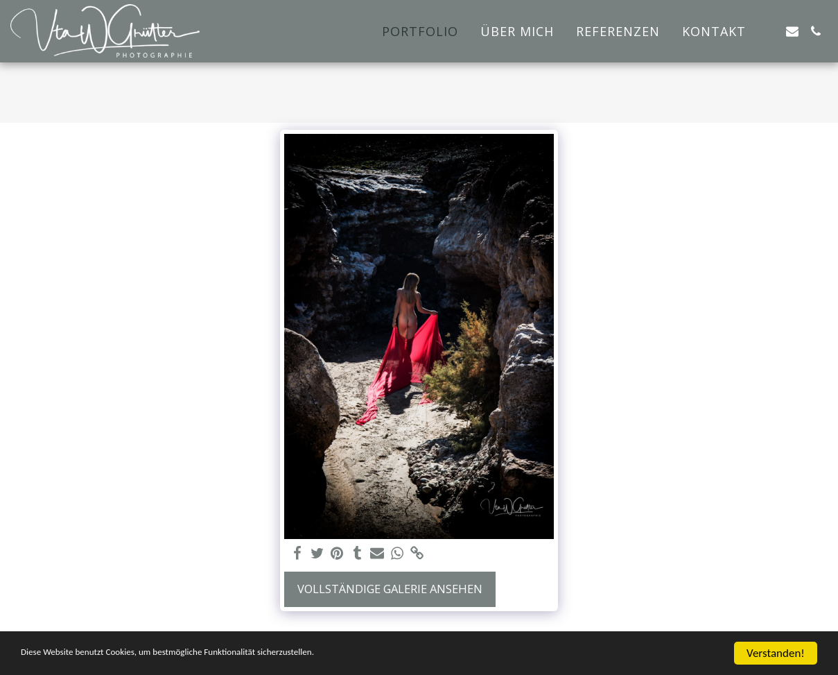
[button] (769, 31)
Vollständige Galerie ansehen (389, 589)
